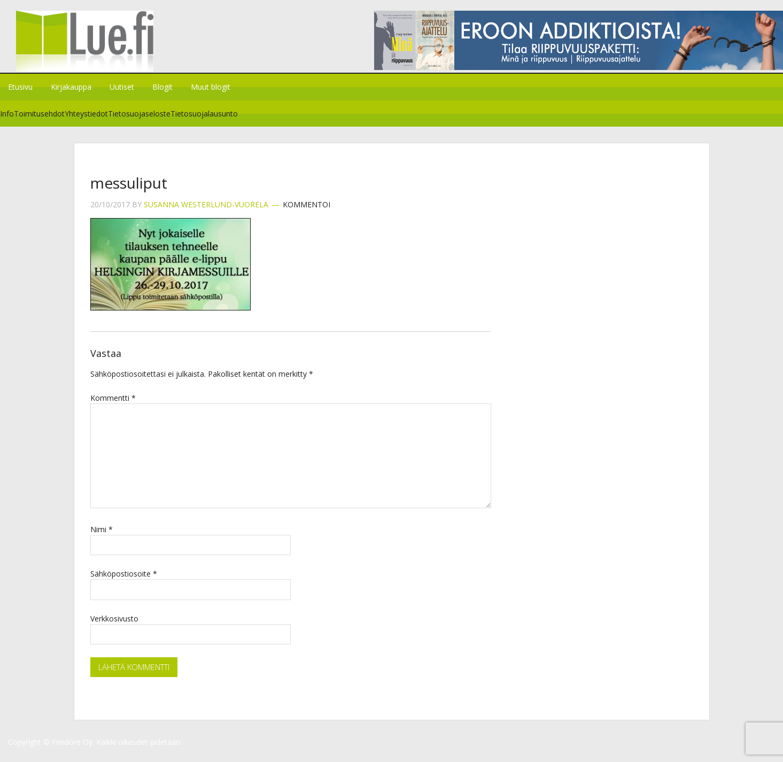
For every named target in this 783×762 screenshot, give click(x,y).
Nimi (101, 536)
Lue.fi (90, 45)
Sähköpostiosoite (123, 580)
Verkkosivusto (114, 625)
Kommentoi (306, 211)
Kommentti (113, 404)
